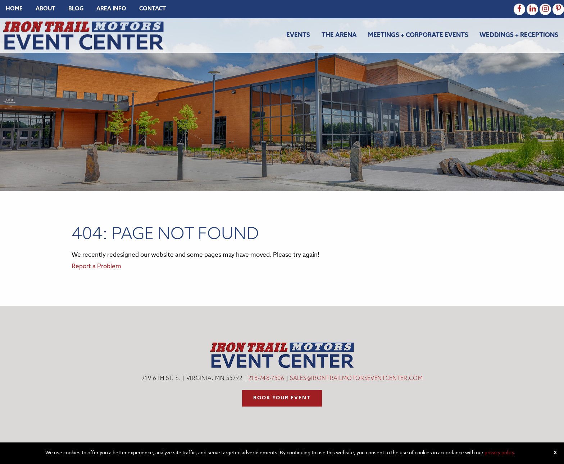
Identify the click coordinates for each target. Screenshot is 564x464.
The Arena (339, 35)
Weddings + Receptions (518, 35)
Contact (152, 9)
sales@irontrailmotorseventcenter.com (356, 378)
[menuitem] (14, 9)
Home (14, 9)
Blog (75, 9)
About (45, 9)
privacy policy (499, 453)
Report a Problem (96, 267)
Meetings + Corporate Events (418, 35)
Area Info (111, 9)
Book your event (282, 398)
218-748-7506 (266, 378)
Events (298, 35)
